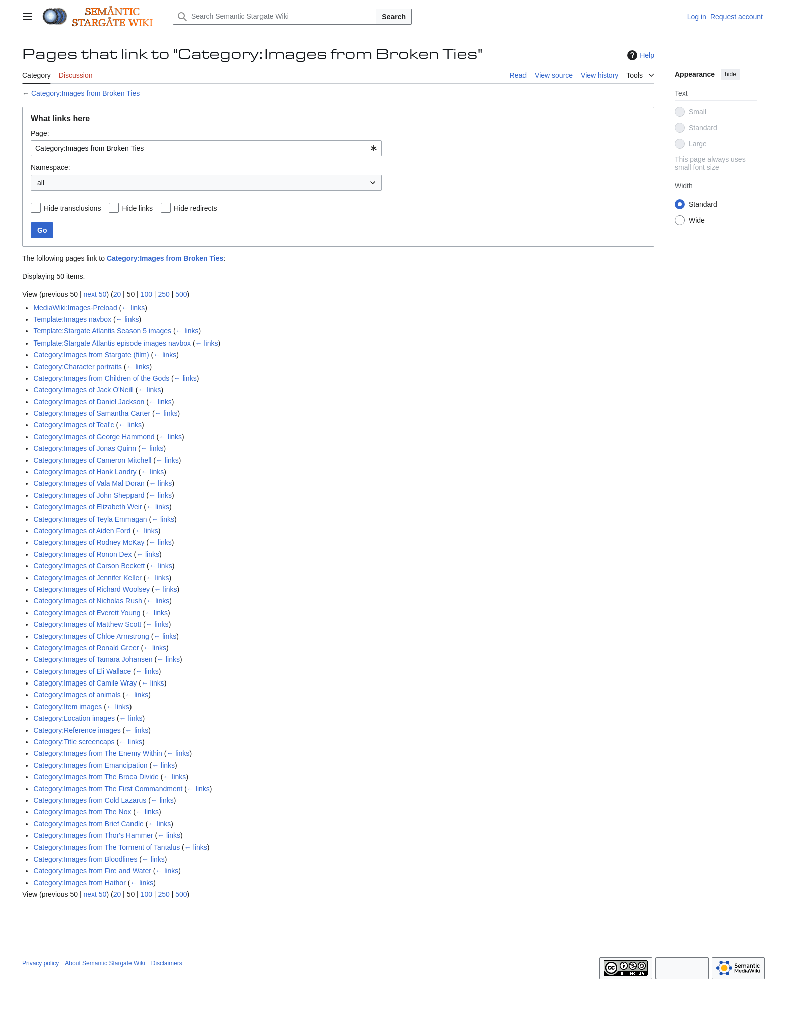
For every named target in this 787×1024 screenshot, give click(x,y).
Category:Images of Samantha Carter (91, 413)
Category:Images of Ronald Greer (86, 648)
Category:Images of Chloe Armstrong (91, 636)
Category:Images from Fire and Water (92, 871)
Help (639, 55)
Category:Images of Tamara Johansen (92, 659)
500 (181, 294)
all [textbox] (40, 183)
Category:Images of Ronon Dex (82, 554)
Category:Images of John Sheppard (88, 495)
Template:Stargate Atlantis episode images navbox (112, 343)
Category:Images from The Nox (82, 812)
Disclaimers (166, 963)
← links (133, 308)
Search (394, 17)
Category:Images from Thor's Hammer (93, 835)
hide (730, 74)
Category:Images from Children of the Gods (101, 378)
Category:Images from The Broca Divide (96, 777)
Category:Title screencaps (73, 742)
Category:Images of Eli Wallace (82, 671)
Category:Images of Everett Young (86, 613)
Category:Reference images (76, 730)
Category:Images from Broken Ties (85, 93)
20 (117, 294)
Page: (40, 133)
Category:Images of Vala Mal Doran (89, 483)
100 (146, 294)
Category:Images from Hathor (79, 883)
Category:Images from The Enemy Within (97, 753)
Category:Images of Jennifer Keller (87, 578)
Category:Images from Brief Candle (88, 824)
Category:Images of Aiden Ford (81, 531)
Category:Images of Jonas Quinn (84, 448)
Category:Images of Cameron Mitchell (92, 460)
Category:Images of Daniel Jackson (88, 402)
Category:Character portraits (77, 367)
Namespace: (50, 167)
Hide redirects (195, 208)
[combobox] (206, 148)
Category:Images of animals (76, 695)
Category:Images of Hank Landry (84, 472)
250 (163, 294)
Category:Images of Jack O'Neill (83, 390)
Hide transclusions (72, 208)
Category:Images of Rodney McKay (88, 542)
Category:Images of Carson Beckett (89, 566)
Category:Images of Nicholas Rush (87, 601)
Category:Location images (74, 718)
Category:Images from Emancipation (90, 765)
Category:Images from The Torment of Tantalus (106, 847)
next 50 (94, 294)
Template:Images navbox (72, 319)
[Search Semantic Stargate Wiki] (274, 17)
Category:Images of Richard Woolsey (91, 589)
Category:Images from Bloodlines (85, 859)
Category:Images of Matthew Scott (87, 624)
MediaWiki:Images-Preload (75, 308)
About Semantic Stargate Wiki (105, 963)
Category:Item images (67, 707)
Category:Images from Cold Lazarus (89, 800)
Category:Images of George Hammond (93, 437)
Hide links (137, 208)
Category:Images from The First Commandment (107, 789)
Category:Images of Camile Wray (85, 683)
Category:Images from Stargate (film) (91, 355)
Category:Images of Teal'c (73, 425)
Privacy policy (40, 963)
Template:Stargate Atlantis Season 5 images (102, 331)
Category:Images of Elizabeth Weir (87, 507)
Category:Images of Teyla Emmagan (90, 519)
